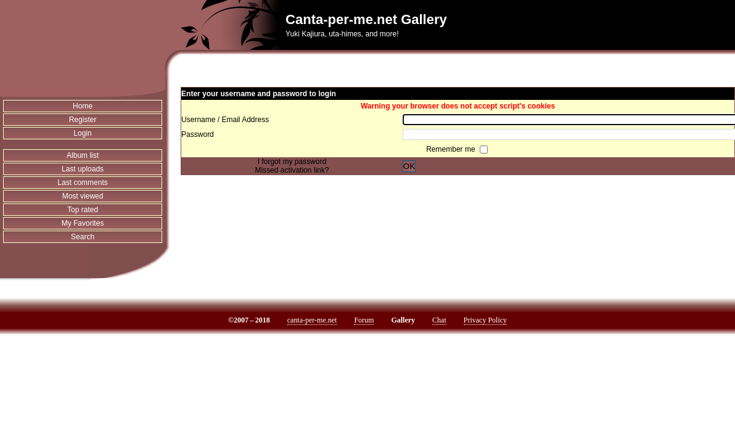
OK (409, 166)
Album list (83, 155)
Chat (439, 320)
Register (83, 119)
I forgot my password (292, 161)
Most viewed (83, 196)
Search (82, 236)
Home (82, 106)
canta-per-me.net (312, 320)
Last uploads (83, 169)
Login (82, 133)
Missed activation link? (292, 170)
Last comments (82, 182)
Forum (364, 320)
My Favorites (83, 223)
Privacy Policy (485, 320)
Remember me (451, 149)
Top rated (82, 209)
